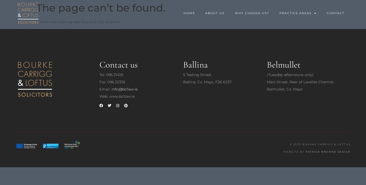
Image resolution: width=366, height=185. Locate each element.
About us (215, 13)
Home (189, 13)
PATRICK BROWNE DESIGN (328, 151)
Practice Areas (298, 13)
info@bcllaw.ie (125, 89)
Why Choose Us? (252, 13)
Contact (335, 13)
